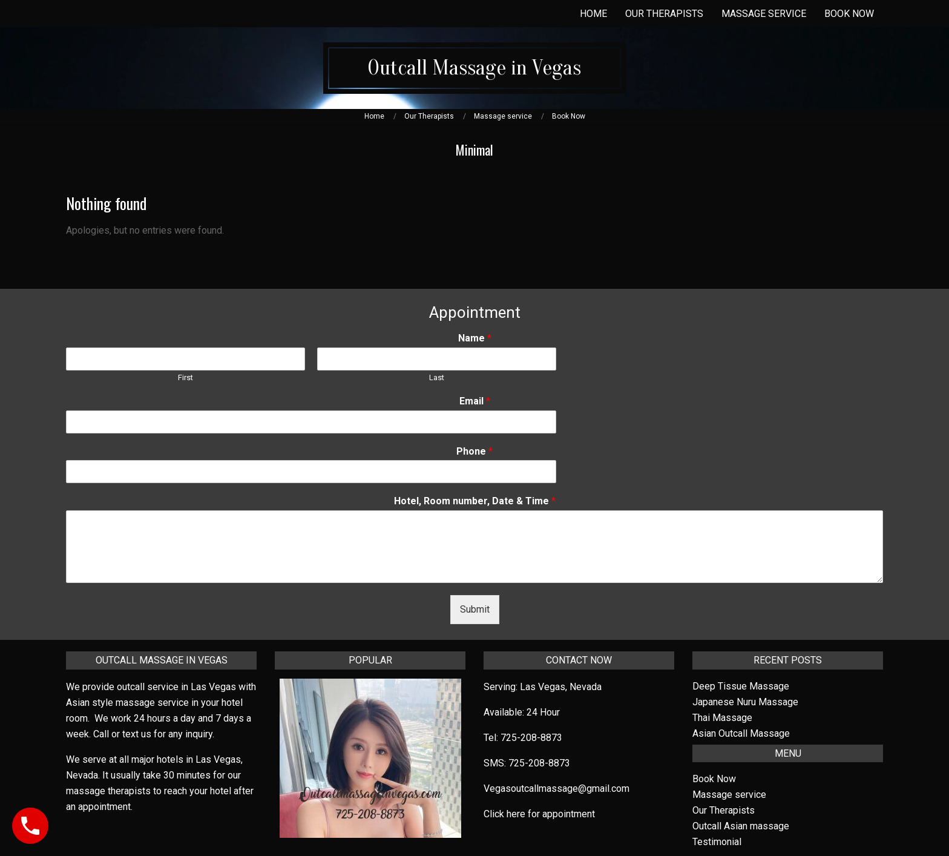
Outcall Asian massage (740, 826)
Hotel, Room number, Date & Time (475, 501)
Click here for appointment (539, 814)
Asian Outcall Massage (741, 733)
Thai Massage (722, 717)
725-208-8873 (531, 737)
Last (436, 377)
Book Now (714, 779)
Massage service (729, 794)
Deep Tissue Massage (740, 686)
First (185, 377)
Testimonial (716, 842)
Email (474, 401)
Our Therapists (723, 810)
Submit (475, 609)
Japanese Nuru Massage (745, 702)
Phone (474, 451)
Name (474, 338)
